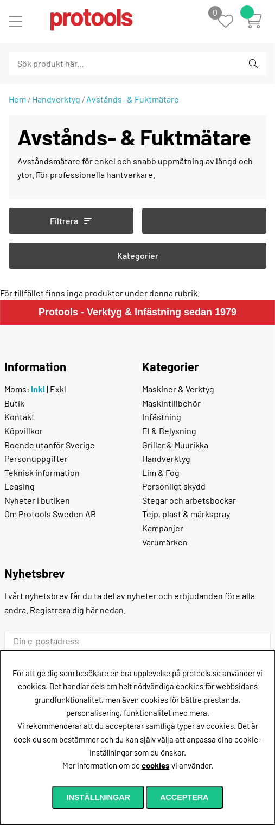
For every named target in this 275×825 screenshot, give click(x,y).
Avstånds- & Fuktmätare (132, 99)
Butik (14, 403)
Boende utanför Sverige (49, 445)
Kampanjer (162, 528)
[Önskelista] (231, 22)
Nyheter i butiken (37, 500)
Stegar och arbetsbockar (189, 500)
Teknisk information (42, 472)
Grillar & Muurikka (175, 445)
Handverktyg (56, 99)
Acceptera (184, 797)
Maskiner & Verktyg (178, 389)
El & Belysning (169, 431)
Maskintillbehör (171, 403)
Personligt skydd (174, 486)
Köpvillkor (23, 431)
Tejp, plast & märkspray (186, 514)
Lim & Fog (161, 472)
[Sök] (67, 63)
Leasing (19, 486)
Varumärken (165, 542)
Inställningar (98, 797)
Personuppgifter (36, 458)
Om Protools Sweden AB (50, 514)
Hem (17, 99)
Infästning (161, 416)
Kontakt (19, 416)
